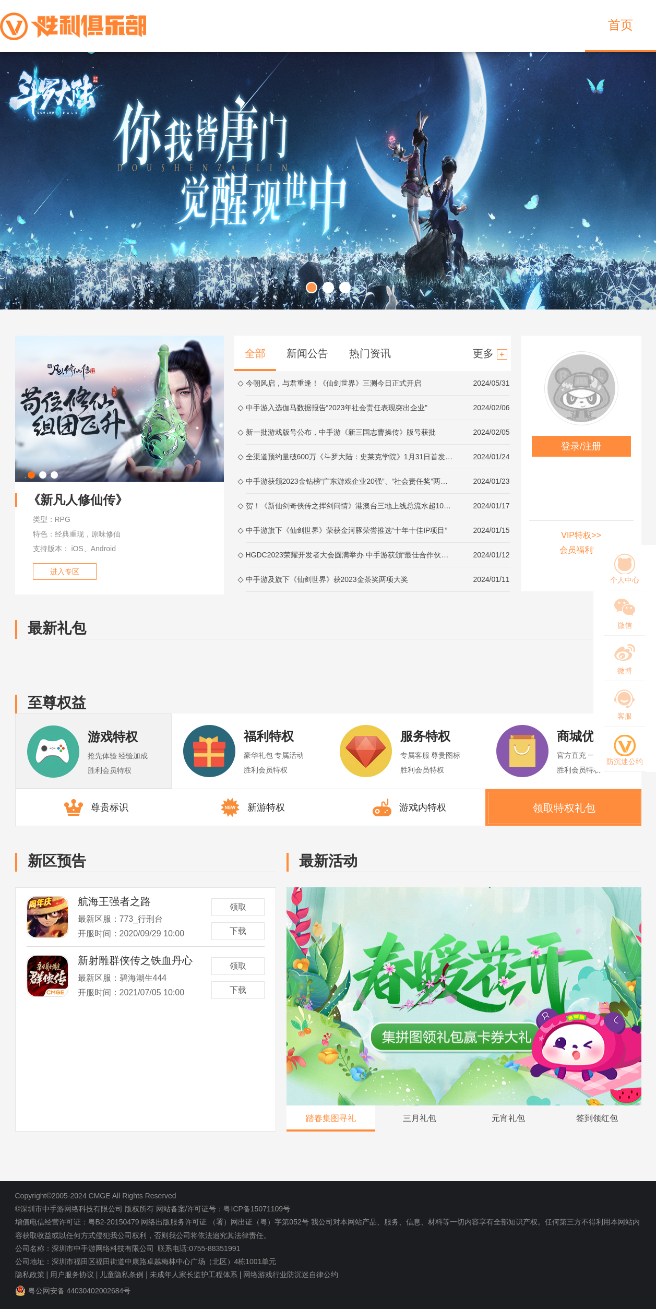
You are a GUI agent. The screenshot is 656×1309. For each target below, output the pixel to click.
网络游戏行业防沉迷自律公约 (290, 1274)
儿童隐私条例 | (124, 1274)
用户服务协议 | (74, 1274)
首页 (620, 25)
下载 (238, 930)
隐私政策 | (32, 1274)
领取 (238, 906)
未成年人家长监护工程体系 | (196, 1274)
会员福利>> (581, 549)
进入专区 (64, 571)
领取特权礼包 (564, 808)
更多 (490, 354)
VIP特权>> (581, 535)
